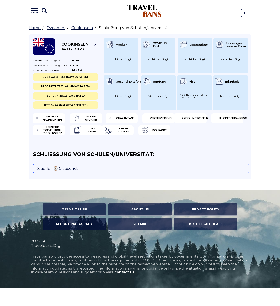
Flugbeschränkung (112, 133)
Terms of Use (74, 228)
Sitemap (140, 243)
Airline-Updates (112, 119)
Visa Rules (217, 133)
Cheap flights (55, 147)
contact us (124, 291)
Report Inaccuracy (74, 243)
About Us (140, 228)
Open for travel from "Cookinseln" (167, 133)
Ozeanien (56, 27)
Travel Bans (144, 10)
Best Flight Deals (206, 243)
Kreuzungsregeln (57, 133)
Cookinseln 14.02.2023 (74, 46)
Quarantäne (164, 119)
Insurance (107, 147)
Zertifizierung (221, 119)
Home (35, 27)
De (245, 13)
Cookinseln (82, 27)
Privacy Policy (205, 228)
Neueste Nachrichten (56, 119)
